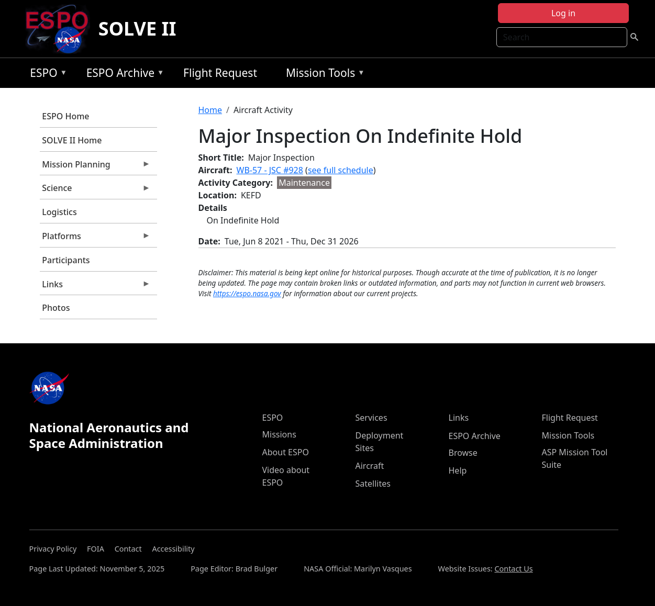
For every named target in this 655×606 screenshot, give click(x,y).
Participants (66, 260)
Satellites (373, 483)
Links (95, 286)
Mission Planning (95, 167)
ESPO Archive (122, 74)
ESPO (46, 74)
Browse (463, 452)
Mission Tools (323, 74)
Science (95, 190)
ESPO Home (65, 116)
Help (458, 470)
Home (210, 110)
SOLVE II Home (72, 140)
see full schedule (340, 170)
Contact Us (513, 569)
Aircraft (370, 466)
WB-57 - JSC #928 (270, 170)
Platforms (95, 238)
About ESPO (285, 452)
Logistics (59, 212)
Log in (563, 13)
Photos (56, 307)
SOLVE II (137, 28)
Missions (279, 434)
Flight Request (220, 72)
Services (371, 417)
